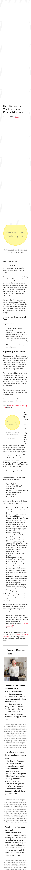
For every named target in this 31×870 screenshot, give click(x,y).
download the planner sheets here (15, 635)
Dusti (17, 117)
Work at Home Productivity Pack (15, 406)
